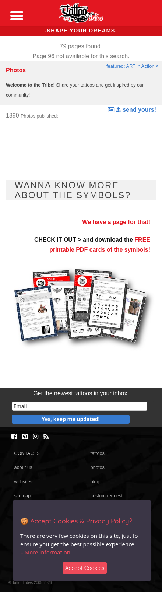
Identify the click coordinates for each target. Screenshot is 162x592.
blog (95, 481)
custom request (107, 495)
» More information (45, 552)
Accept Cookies (85, 567)
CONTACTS (26, 453)
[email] (79, 406)
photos (98, 467)
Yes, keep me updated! (71, 419)
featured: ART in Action (132, 66)
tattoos (98, 453)
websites (23, 481)
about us (23, 467)
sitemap (22, 495)
